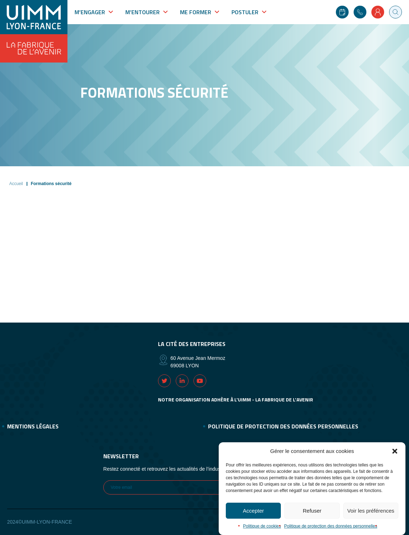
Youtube (199, 380)
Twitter (164, 380)
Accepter (253, 515)
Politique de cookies (262, 530)
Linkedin (182, 380)
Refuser (312, 515)
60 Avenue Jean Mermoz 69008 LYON (197, 361)
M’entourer (142, 12)
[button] (394, 455)
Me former (195, 12)
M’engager (90, 12)
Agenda (342, 12)
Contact (360, 12)
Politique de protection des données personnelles (330, 530)
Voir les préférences (370, 515)
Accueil (16, 183)
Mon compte (377, 12)
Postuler (244, 12)
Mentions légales (33, 426)
